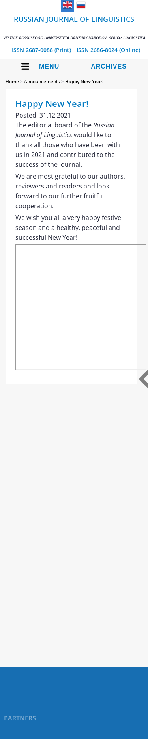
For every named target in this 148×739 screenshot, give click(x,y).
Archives (109, 66)
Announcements (42, 81)
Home (12, 81)
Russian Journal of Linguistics (74, 27)
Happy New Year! (84, 81)
